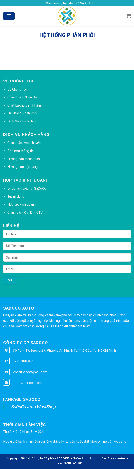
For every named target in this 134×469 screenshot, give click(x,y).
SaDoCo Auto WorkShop (33, 406)
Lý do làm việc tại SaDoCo (26, 188)
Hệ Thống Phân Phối (22, 113)
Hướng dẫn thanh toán (23, 159)
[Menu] (9, 15)
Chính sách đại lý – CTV (25, 212)
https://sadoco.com (27, 383)
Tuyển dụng (15, 196)
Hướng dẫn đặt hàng (22, 167)
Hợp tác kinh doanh (21, 204)
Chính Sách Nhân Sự (22, 97)
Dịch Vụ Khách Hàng (22, 121)
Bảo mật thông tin (20, 151)
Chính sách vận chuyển (24, 143)
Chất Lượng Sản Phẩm (24, 105)
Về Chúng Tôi (17, 89)
